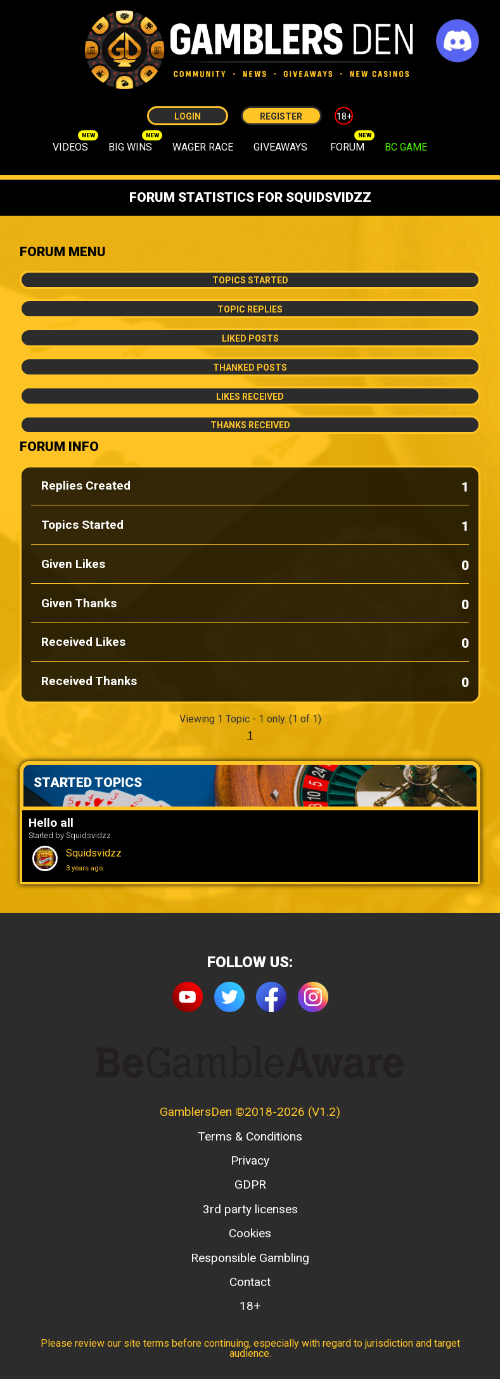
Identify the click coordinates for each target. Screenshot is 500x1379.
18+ (344, 116)
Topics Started (250, 280)
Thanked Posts (250, 367)
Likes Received (250, 397)
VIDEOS (70, 147)
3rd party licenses (250, 1209)
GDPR (250, 1184)
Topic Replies (250, 309)
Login (187, 116)
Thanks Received (250, 425)
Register (281, 116)
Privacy (250, 1160)
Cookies (250, 1233)
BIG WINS (130, 147)
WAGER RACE (202, 147)
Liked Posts (250, 338)
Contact (250, 1282)
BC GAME (406, 147)
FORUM (347, 147)
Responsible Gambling (250, 1258)
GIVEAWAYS (280, 147)
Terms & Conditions (250, 1136)
